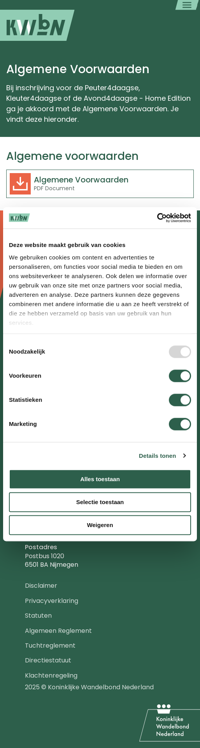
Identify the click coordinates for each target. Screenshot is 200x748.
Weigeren (100, 525)
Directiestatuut (48, 660)
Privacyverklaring (51, 600)
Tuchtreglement (50, 645)
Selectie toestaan (100, 502)
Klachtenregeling (51, 675)
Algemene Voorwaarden (81, 179)
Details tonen (157, 455)
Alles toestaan (100, 479)
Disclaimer (41, 585)
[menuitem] (37, 25)
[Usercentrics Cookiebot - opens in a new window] (157, 218)
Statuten (38, 615)
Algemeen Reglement (58, 630)
